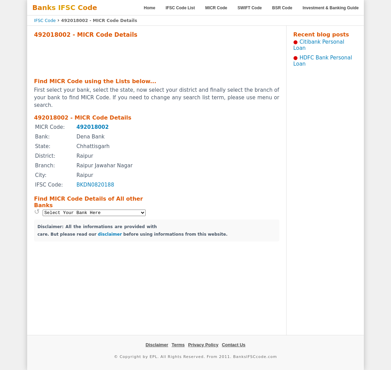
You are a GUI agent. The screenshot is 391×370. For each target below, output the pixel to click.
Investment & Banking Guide (331, 7)
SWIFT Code (249, 7)
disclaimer (110, 234)
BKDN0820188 (95, 185)
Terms (178, 344)
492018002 (92, 127)
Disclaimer (157, 344)
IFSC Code (45, 20)
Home (149, 7)
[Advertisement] (157, 57)
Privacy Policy (203, 344)
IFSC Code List (180, 7)
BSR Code (282, 7)
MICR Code (216, 7)
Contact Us (234, 344)
